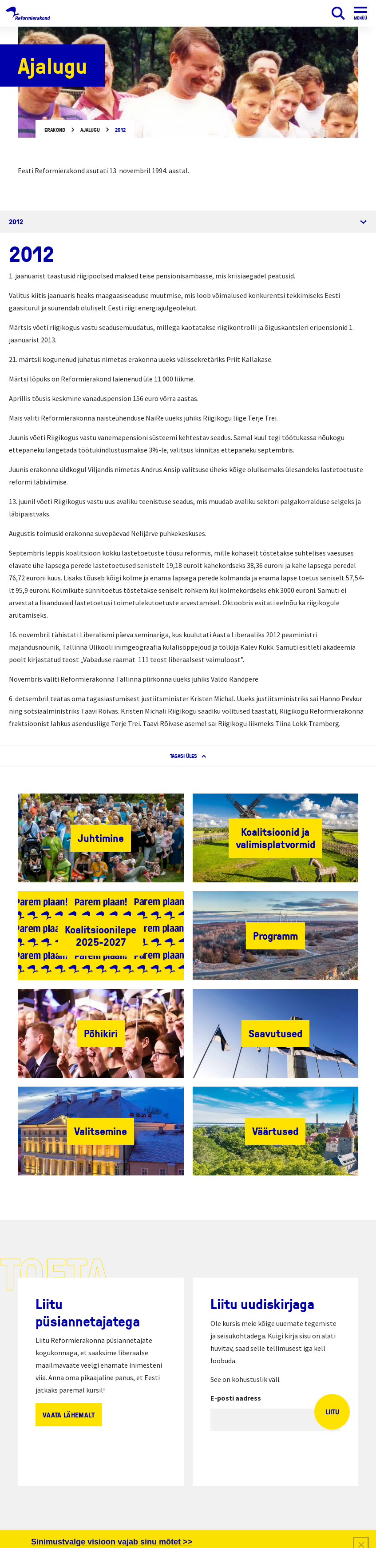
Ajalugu (90, 130)
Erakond (54, 130)
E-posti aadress (235, 1397)
